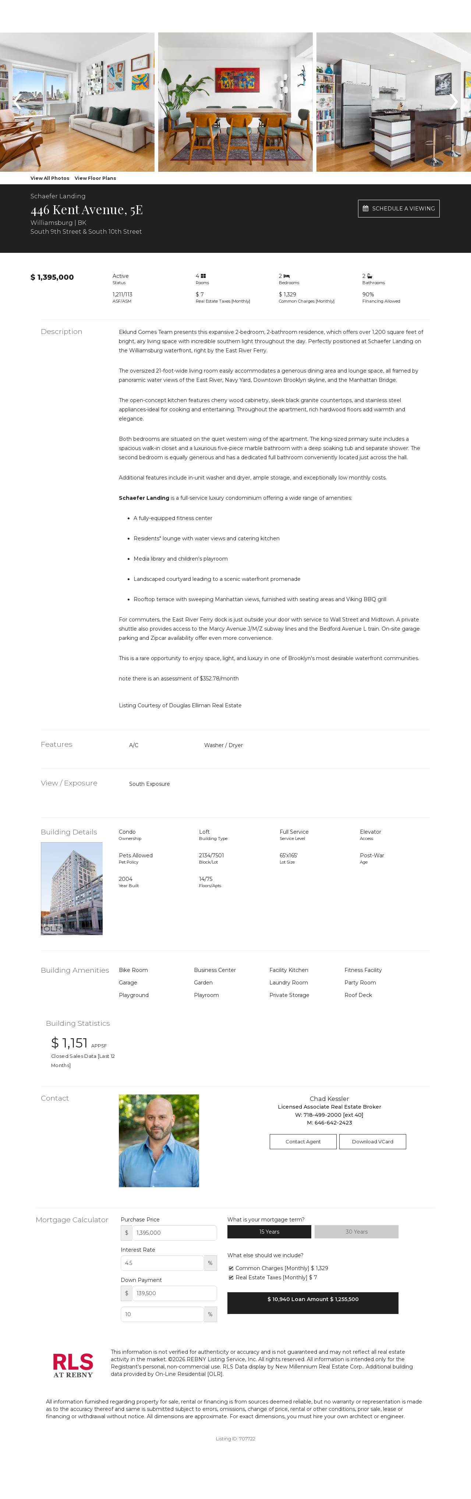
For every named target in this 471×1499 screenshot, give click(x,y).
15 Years (269, 1231)
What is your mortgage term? (266, 1219)
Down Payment (141, 1280)
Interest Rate (138, 1250)
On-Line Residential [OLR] (189, 1374)
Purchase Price (140, 1219)
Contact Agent (303, 1141)
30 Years (357, 1231)
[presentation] (17, 97)
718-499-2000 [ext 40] (334, 1115)
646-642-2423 (333, 1122)
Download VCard (372, 1141)
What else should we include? (265, 1255)
